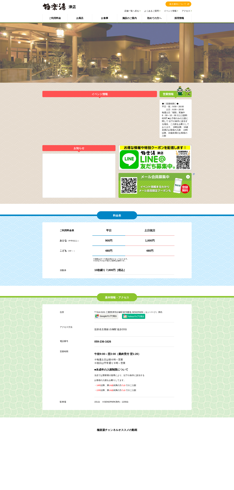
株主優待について (177, 4)
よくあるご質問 (151, 11)
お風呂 (79, 18)
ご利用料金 (55, 18)
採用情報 (179, 18)
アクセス (186, 11)
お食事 (104, 18)
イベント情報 (170, 11)
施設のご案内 (129, 18)
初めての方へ (154, 18)
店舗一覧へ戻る (131, 11)
